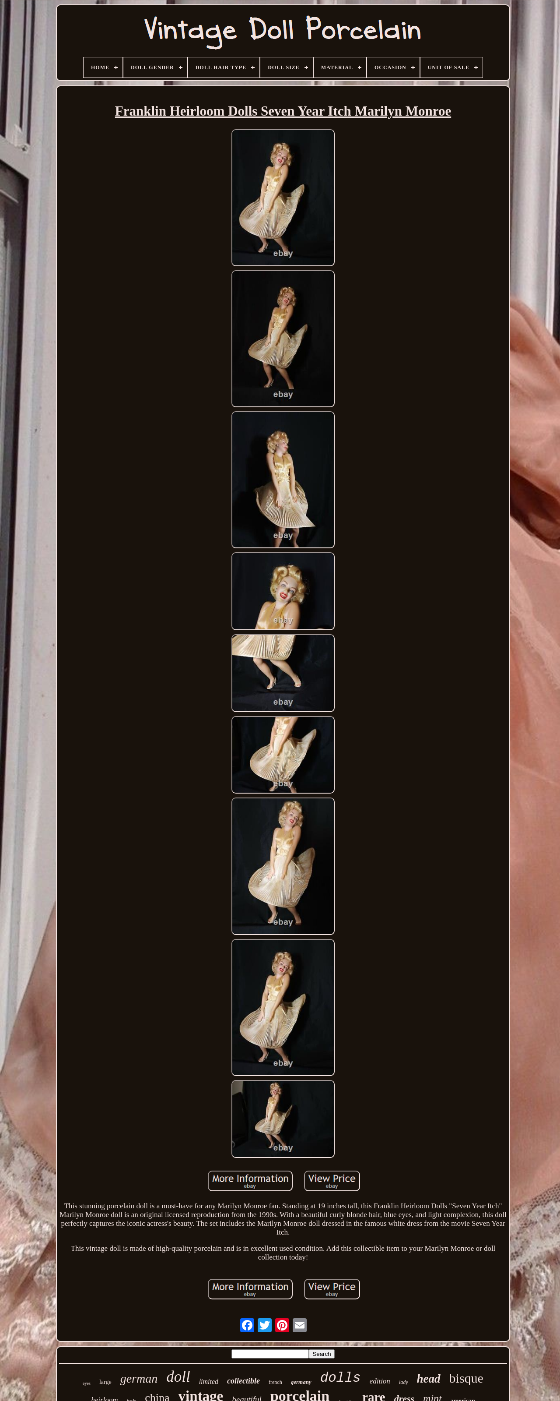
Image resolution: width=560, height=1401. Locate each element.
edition (380, 1381)
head (429, 1378)
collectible (243, 1380)
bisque (466, 1378)
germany (301, 1382)
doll (178, 1376)
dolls (340, 1378)
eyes (87, 1383)
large (105, 1382)
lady (403, 1382)
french (275, 1382)
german (139, 1378)
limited (208, 1381)
